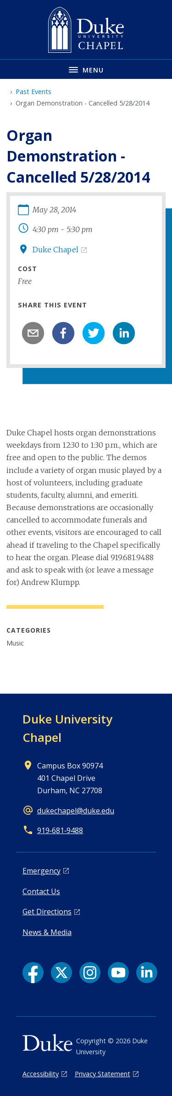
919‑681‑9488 (60, 830)
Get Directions (47, 912)
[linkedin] (123, 333)
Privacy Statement (102, 1073)
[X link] (61, 972)
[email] (33, 333)
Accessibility (40, 1073)
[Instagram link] (89, 972)
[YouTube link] (118, 972)
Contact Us (41, 891)
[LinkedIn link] (146, 972)
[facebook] (63, 333)
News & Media (47, 932)
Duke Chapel (55, 249)
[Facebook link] (33, 972)
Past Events (33, 91)
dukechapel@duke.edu (75, 811)
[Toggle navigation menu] (86, 69)
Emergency (41, 871)
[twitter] (93, 333)
